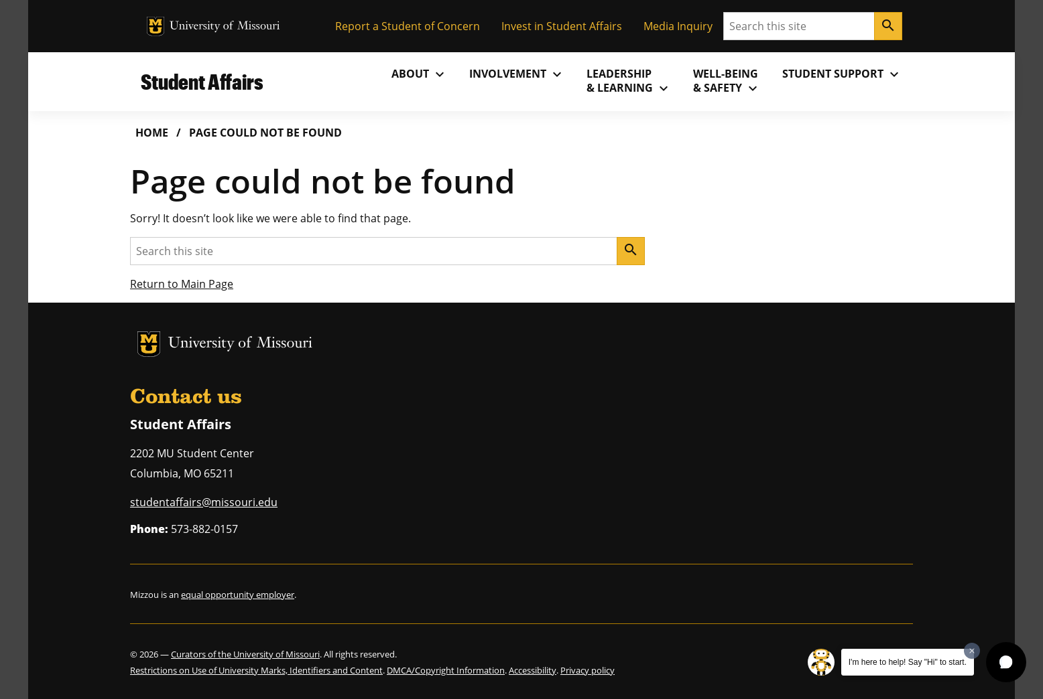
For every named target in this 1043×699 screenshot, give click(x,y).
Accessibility (532, 670)
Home (151, 132)
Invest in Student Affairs (561, 26)
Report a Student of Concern (407, 26)
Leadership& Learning (629, 81)
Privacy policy (587, 670)
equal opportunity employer (237, 595)
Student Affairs (202, 81)
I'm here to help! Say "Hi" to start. (908, 662)
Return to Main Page (181, 284)
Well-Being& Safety (727, 81)
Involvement (517, 74)
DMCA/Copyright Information (446, 670)
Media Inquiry (678, 26)
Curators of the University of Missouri (245, 654)
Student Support (842, 74)
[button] (1006, 662)
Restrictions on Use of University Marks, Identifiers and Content (256, 670)
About (419, 74)
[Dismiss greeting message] (972, 651)
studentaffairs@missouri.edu (204, 502)
